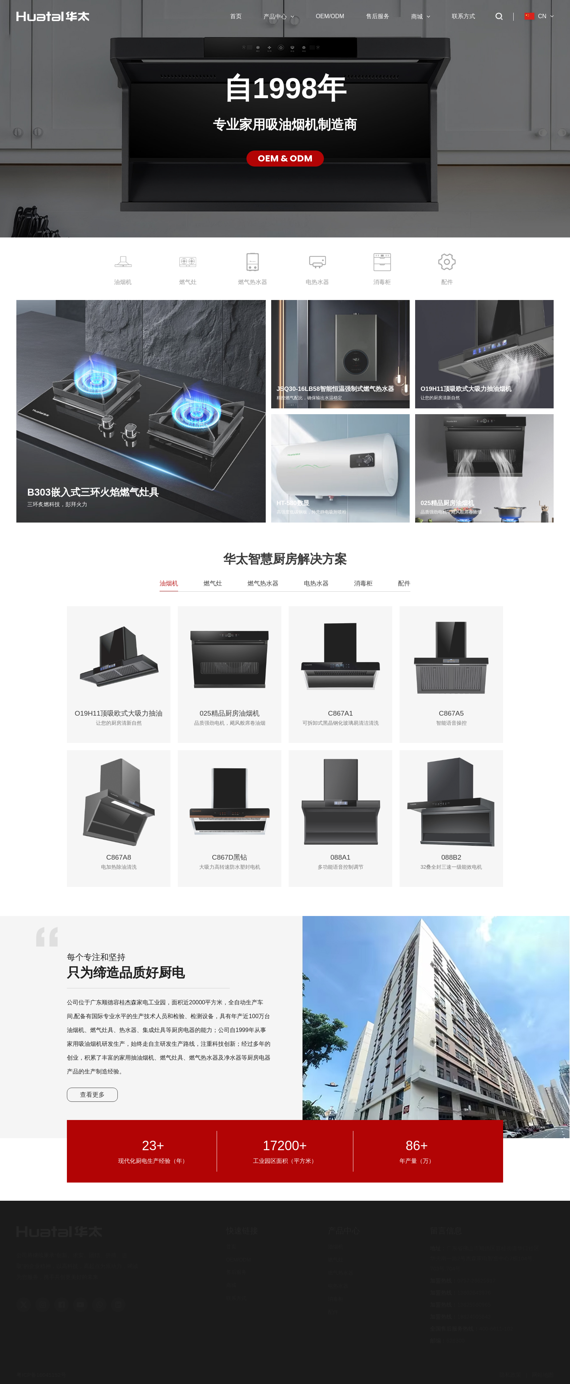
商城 (231, 1285)
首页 (231, 1246)
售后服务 (236, 1272)
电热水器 (338, 1286)
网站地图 (543, 1375)
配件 (333, 1312)
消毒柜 (335, 1299)
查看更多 (92, 1094)
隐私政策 (510, 1375)
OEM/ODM (238, 1260)
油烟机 (335, 1246)
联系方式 (236, 1298)
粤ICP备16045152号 (41, 1375)
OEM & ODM (285, 158)
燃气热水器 (340, 1273)
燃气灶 (335, 1260)
